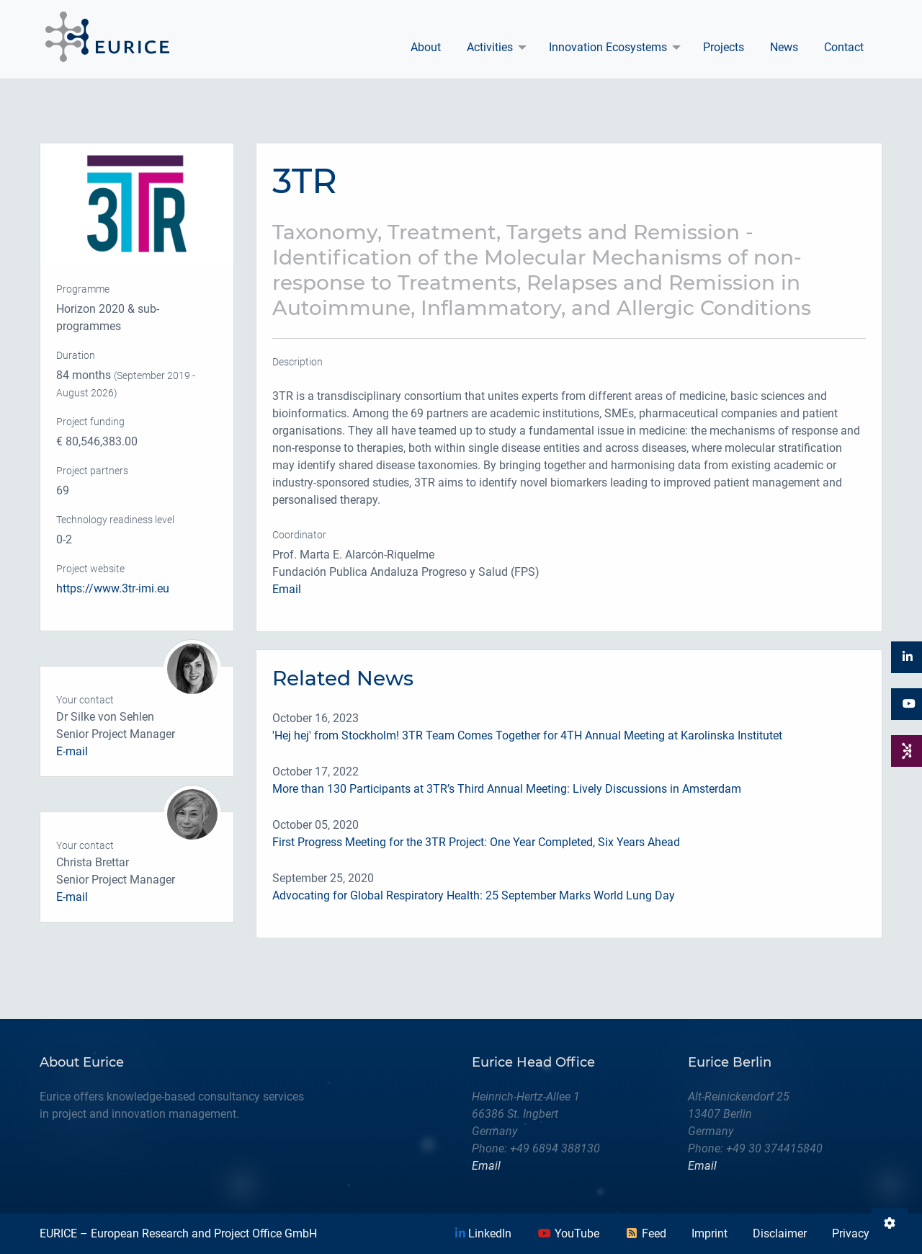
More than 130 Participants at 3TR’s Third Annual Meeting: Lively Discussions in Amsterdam (506, 789)
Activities (490, 47)
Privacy (850, 1233)
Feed (645, 1233)
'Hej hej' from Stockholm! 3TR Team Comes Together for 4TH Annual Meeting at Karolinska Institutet (527, 735)
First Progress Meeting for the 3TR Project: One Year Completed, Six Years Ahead (476, 842)
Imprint (710, 1233)
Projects (723, 47)
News (784, 47)
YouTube (568, 1233)
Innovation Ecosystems (608, 47)
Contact (844, 47)
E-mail (72, 751)
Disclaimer (780, 1233)
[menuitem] (425, 48)
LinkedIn (483, 1233)
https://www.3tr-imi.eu (112, 588)
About (426, 47)
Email (286, 589)
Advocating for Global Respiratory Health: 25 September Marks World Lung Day (473, 895)
